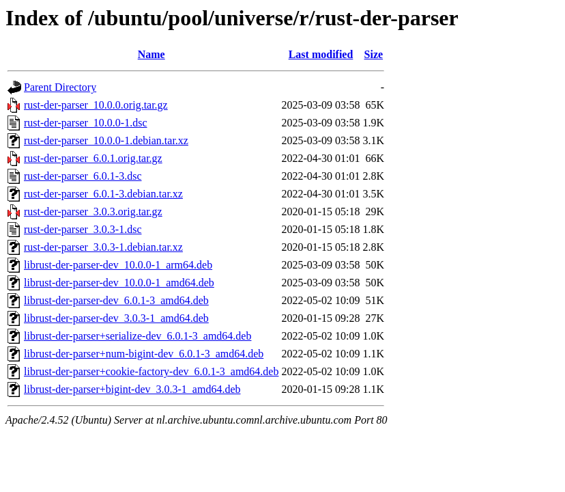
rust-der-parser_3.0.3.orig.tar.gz (93, 211)
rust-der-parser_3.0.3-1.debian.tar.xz (103, 247)
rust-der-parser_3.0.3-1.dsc (83, 229)
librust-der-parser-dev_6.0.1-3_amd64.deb (116, 300)
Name (151, 54)
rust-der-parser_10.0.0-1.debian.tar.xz (106, 140)
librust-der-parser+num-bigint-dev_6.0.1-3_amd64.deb (143, 353)
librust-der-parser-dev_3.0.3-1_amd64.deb (116, 318)
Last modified (321, 54)
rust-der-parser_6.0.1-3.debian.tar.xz (103, 194)
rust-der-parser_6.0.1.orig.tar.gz (93, 158)
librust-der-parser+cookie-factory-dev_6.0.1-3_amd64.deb (151, 371)
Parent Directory (60, 87)
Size (373, 54)
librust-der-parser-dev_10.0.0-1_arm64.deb (118, 265)
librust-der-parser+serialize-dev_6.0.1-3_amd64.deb (137, 336)
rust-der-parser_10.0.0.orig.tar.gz (96, 105)
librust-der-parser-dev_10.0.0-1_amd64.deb (119, 282)
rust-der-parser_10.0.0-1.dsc (85, 122)
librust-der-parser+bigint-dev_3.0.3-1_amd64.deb (132, 389)
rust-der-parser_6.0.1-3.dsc (83, 176)
